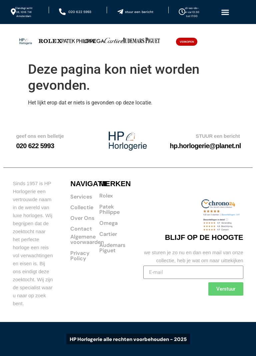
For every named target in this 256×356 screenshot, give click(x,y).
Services (81, 196)
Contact (81, 228)
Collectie (81, 207)
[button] (225, 12)
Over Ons (82, 218)
